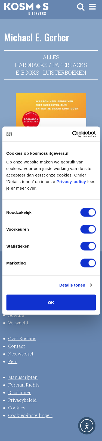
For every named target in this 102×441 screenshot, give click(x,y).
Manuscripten (23, 377)
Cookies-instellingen (30, 415)
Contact (16, 346)
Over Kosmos (22, 338)
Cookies (16, 407)
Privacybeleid (22, 400)
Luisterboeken (64, 72)
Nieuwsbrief (20, 354)
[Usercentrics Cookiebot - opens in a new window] (73, 134)
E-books (27, 72)
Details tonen (72, 285)
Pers (12, 361)
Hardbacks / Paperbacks (51, 64)
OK (51, 302)
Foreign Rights (23, 385)
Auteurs (16, 315)
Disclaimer (19, 392)
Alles (51, 57)
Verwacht (18, 323)
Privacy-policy (71, 181)
